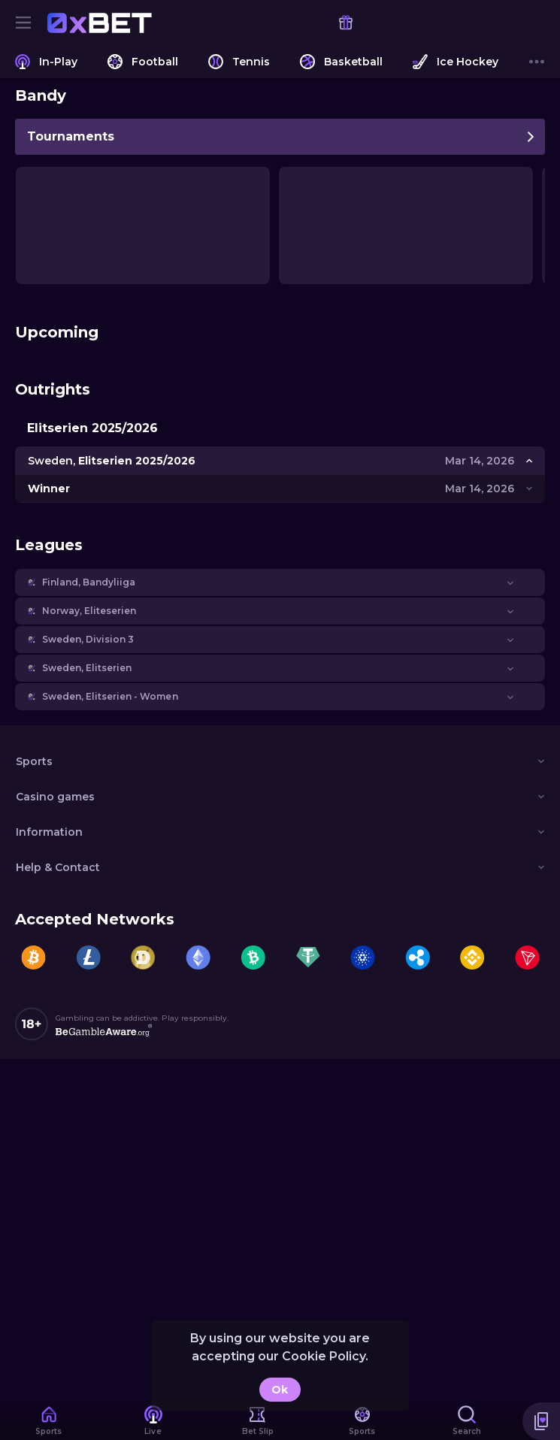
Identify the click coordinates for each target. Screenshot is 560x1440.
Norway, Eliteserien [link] (89, 610)
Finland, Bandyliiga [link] (88, 582)
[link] (99, 23)
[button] (280, 582)
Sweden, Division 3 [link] (88, 639)
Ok (279, 1389)
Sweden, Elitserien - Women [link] (110, 696)
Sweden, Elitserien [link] (87, 667)
